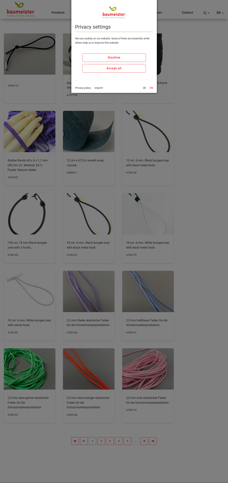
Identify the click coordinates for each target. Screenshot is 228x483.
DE (144, 87)
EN (151, 87)
